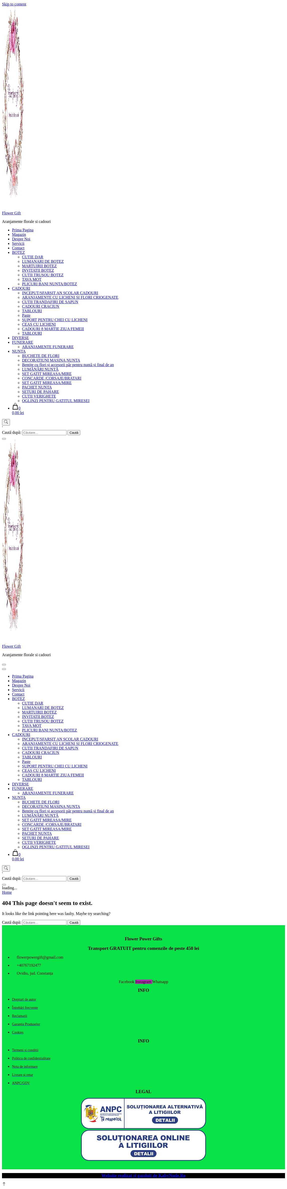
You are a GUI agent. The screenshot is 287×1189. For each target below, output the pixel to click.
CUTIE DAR (32, 257)
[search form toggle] (6, 422)
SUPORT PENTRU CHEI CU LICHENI (55, 320)
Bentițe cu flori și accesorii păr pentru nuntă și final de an (68, 365)
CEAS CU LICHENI (39, 324)
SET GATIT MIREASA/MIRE (47, 374)
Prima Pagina (23, 230)
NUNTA (19, 351)
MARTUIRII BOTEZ (39, 266)
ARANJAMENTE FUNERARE (48, 347)
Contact (18, 248)
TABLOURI (32, 311)
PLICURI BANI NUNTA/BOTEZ (49, 284)
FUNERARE (22, 342)
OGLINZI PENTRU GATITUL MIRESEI (56, 401)
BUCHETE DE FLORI (40, 356)
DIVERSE (20, 338)
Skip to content (14, 4)
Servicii (18, 243)
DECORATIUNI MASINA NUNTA (51, 360)
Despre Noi (21, 239)
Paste (26, 315)
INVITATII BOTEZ (38, 270)
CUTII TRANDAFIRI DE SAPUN (50, 302)
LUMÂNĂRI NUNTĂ (40, 369)
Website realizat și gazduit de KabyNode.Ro (144, 1175)
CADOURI (21, 288)
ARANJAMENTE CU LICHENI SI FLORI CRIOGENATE (70, 297)
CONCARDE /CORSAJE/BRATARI (51, 378)
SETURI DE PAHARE (40, 392)
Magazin (19, 234)
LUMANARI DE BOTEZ (43, 261)
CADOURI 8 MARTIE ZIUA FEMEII (53, 329)
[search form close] (4, 439)
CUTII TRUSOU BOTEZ (43, 275)
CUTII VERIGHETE (39, 396)
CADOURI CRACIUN (40, 306)
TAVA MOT (32, 279)
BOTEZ (18, 252)
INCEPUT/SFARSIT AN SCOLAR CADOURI (60, 293)
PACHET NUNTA (37, 387)
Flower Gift (11, 213)
